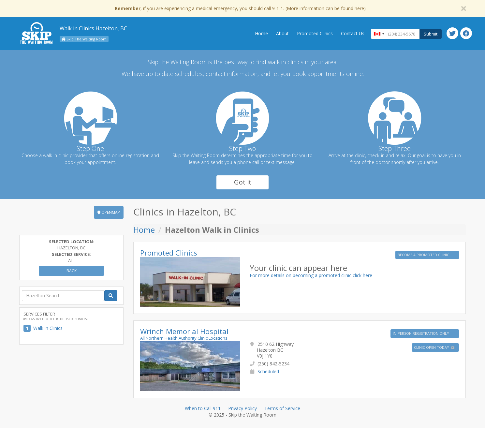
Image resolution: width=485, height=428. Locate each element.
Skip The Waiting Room (84, 39)
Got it (242, 182)
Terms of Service (282, 408)
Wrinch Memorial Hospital (184, 331)
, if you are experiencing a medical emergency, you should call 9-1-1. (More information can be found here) (240, 8)
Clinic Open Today (434, 347)
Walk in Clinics (48, 328)
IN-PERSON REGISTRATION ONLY (421, 333)
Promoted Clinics (315, 33)
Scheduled (268, 371)
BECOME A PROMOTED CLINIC (424, 254)
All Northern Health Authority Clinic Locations (184, 338)
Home (261, 33)
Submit (430, 34)
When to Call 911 (203, 408)
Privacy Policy (242, 408)
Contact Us (352, 33)
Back (71, 270)
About (282, 33)
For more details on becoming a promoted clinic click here (311, 275)
